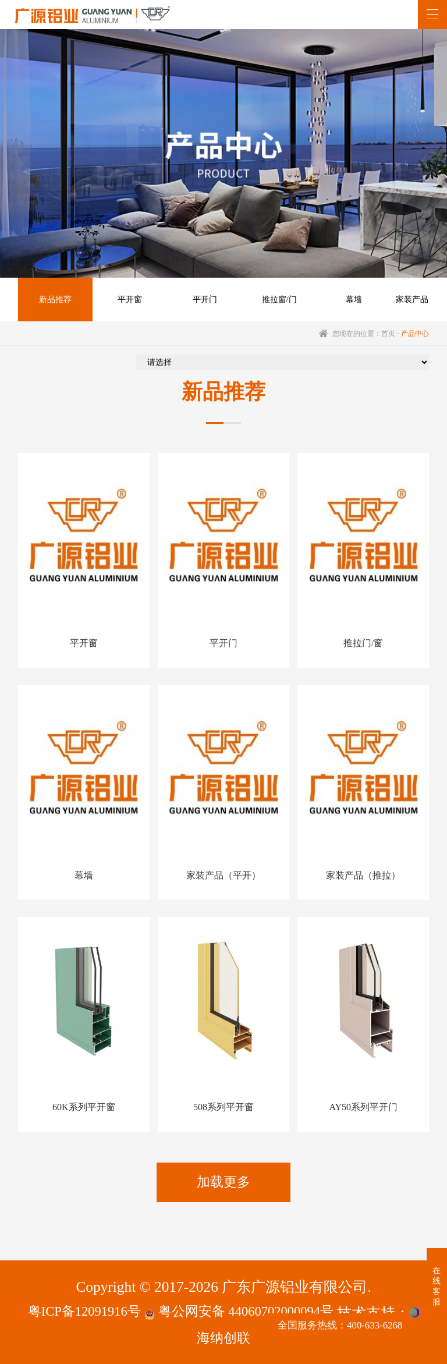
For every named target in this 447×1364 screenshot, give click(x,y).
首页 (388, 336)
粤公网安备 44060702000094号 (245, 1310)
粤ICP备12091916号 (74, 1310)
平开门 (199, 300)
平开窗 (127, 300)
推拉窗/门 (272, 300)
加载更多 (223, 1176)
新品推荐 (54, 300)
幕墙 (345, 300)
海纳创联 (223, 1336)
